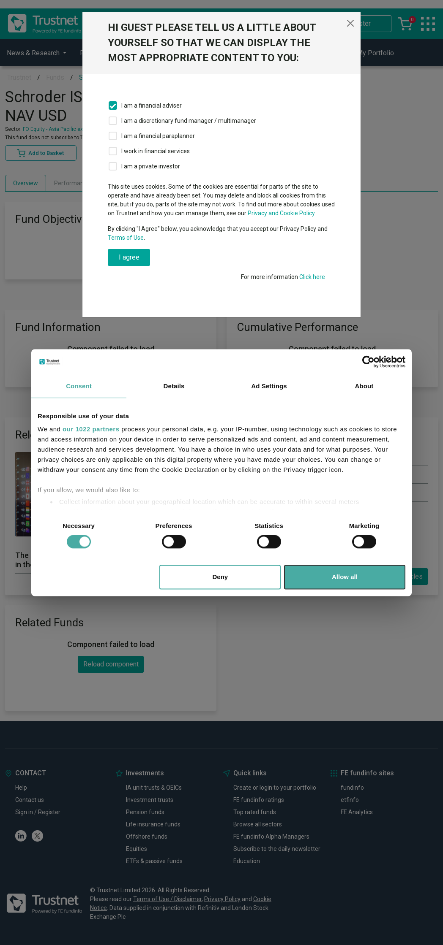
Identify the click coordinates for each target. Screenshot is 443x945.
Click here (312, 276)
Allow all (345, 576)
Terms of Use (126, 237)
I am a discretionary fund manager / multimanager (188, 120)
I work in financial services (155, 151)
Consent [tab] (79, 386)
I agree (129, 257)
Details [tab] (174, 386)
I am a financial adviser (151, 105)
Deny (220, 576)
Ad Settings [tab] (269, 386)
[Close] (350, 23)
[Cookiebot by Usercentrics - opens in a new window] (368, 361)
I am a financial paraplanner (158, 136)
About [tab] (364, 386)
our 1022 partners (91, 429)
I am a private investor (150, 166)
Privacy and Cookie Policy (281, 213)
